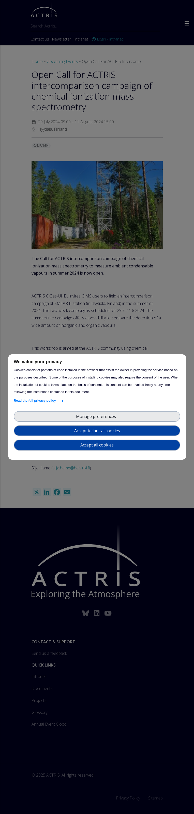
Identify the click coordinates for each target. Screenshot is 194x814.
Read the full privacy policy (36, 400)
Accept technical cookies (97, 430)
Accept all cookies (97, 445)
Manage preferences (97, 416)
